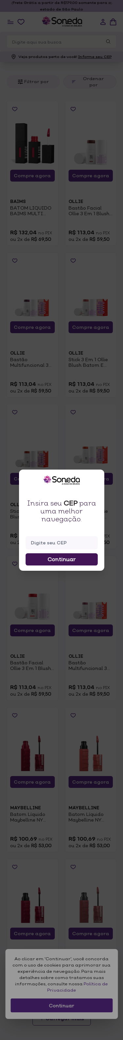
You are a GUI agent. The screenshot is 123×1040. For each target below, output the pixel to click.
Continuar (62, 559)
